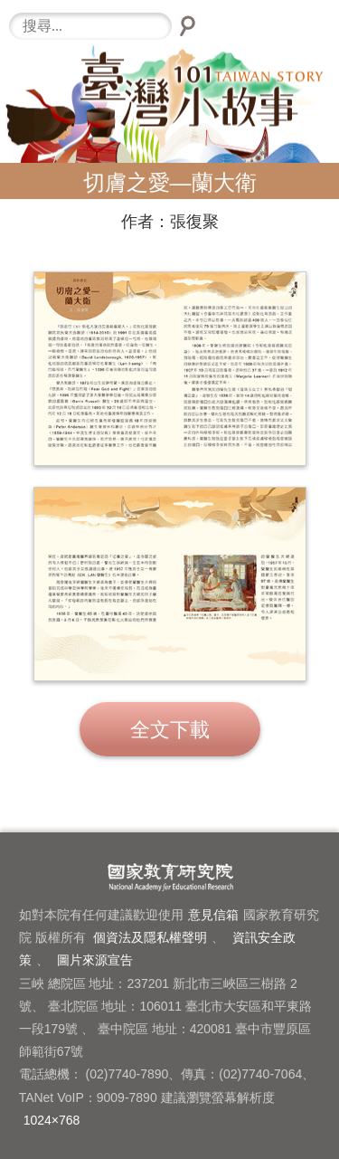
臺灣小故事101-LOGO (169, 108)
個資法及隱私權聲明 (150, 937)
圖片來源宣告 (95, 960)
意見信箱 (213, 914)
